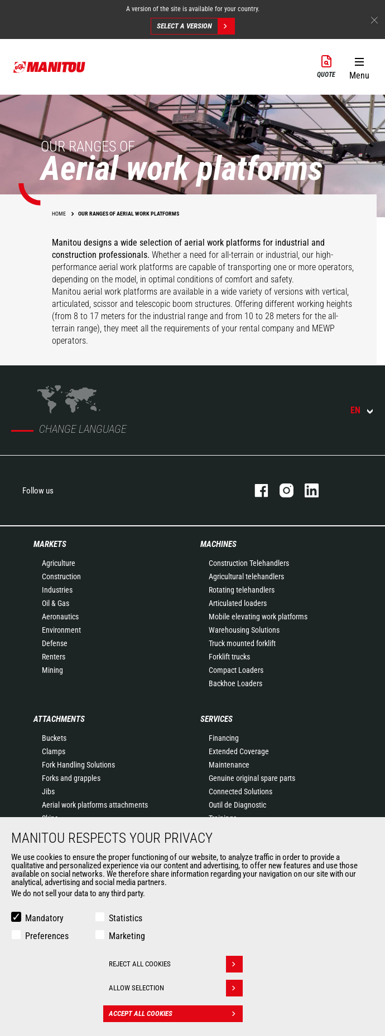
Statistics (125, 918)
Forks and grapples (71, 778)
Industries (57, 589)
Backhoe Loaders (235, 683)
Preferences (47, 936)
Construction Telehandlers (249, 563)
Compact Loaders (236, 670)
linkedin (306, 490)
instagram (280, 490)
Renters (53, 656)
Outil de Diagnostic (237, 804)
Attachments (59, 719)
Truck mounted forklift (242, 643)
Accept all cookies (176, 1013)
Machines (218, 544)
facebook (255, 490)
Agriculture (58, 563)
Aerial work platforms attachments (95, 804)
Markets (49, 544)
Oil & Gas (55, 603)
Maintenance (229, 764)
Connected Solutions (240, 791)
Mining (52, 670)
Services (216, 719)
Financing (224, 738)
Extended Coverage (239, 751)
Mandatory (44, 918)
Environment (61, 629)
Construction (61, 576)
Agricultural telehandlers (246, 576)
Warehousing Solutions (244, 629)
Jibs (48, 791)
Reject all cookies (176, 964)
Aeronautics (60, 616)
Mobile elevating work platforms (258, 616)
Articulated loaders (238, 603)
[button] (359, 66)
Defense (55, 643)
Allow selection (176, 988)
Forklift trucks (229, 656)
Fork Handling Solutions (78, 764)
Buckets (54, 738)
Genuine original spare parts (252, 778)
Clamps (53, 751)
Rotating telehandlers (242, 589)
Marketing (127, 936)
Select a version (195, 26)
